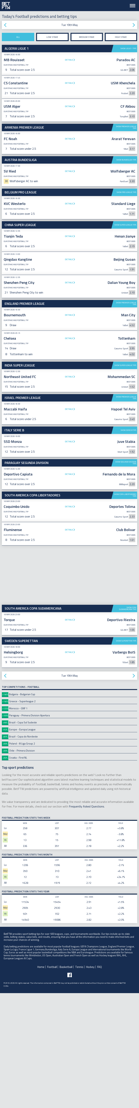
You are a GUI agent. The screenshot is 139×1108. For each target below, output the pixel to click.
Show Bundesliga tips (126, 159)
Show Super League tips (125, 224)
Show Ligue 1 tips (128, 48)
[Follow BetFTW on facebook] (70, 1090)
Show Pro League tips (126, 192)
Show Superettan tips (126, 755)
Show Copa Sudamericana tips (127, 723)
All (18, 37)
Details (69, 60)
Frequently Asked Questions (86, 921)
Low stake (52, 37)
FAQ (99, 1082)
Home (40, 1082)
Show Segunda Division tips (125, 577)
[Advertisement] (69, 328)
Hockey (90, 1082)
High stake (121, 37)
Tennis (79, 1082)
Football (52, 1082)
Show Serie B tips (128, 545)
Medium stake (86, 37)
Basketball (66, 1082)
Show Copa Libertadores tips (125, 610)
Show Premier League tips (126, 127)
